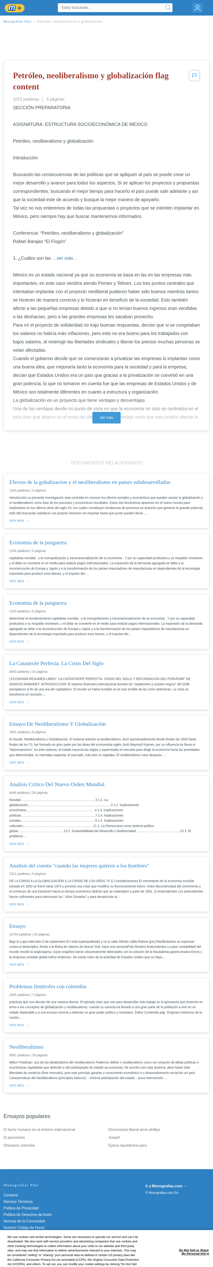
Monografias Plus (17, 21)
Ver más (106, 418)
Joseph (114, 1137)
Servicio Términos (18, 1202)
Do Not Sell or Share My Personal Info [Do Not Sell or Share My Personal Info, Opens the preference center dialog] (194, 1259)
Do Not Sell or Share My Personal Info (34, 1234)
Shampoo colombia (19, 1145)
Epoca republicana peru (127, 1145)
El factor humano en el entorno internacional (39, 1130)
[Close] (208, 1261)
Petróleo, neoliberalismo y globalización (70, 21)
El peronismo (14, 1137)
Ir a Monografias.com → (166, 1186)
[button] (194, 82)
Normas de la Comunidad (24, 1221)
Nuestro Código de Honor (24, 1228)
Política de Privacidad (21, 1208)
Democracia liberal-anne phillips (134, 1130)
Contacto (10, 1195)
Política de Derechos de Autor (27, 1215)
